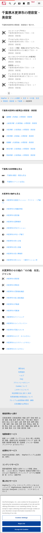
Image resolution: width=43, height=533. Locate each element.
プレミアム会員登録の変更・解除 (22, 400)
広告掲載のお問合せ (21, 404)
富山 (8, 422)
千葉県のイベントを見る (15, 182)
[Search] (10, 3)
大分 (14, 428)
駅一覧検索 (21, 442)
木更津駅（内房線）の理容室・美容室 (20, 136)
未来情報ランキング (26, 440)
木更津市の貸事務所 (13, 222)
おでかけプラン (18, 444)
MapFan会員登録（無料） (11, 455)
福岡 (35, 426)
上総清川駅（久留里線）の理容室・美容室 (21, 123)
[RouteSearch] (14, 3)
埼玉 (23, 420)
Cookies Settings (21, 518)
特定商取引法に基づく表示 (21, 393)
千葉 (27, 420)
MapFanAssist (16, 487)
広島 (10, 426)
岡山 (6, 426)
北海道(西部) (16, 418)
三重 (4, 424)
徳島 (18, 426)
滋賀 (8, 424)
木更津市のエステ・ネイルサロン (18, 336)
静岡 (32, 422)
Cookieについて (21, 386)
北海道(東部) (6, 418)
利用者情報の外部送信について (21, 397)
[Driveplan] (28, 3)
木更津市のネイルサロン (15, 349)
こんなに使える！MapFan (15, 471)
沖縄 (28, 428)
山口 (14, 426)
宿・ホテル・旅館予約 (13, 475)
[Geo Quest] (33, 3)
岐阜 (28, 422)
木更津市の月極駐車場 (14, 209)
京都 (16, 424)
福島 (6, 420)
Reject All (21, 524)
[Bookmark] (24, 3)
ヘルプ (21, 375)
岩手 (28, 418)
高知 (31, 426)
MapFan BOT (27, 487)
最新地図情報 (7, 469)
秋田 (36, 418)
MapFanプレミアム (9, 485)
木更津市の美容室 (12, 279)
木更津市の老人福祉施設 (15, 298)
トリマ (35, 487)
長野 (24, 422)
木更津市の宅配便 (12, 310)
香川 (23, 426)
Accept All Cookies (21, 530)
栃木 (14, 420)
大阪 (12, 424)
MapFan (4, 98)
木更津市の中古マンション (16, 228)
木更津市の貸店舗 (12, 215)
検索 (4, 438)
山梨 (20, 422)
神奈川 (36, 420)
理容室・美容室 (8, 101)
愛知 (37, 422)
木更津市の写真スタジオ (15, 330)
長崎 (6, 428)
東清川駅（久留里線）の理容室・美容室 (20, 149)
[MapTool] (19, 3)
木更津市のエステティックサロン (18, 342)
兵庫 (20, 424)
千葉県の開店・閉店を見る (16, 175)
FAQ (21, 379)
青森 (24, 418)
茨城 (10, 420)
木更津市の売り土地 (13, 241)
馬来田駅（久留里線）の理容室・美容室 (20, 155)
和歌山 (29, 424)
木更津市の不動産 (12, 304)
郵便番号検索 (11, 442)
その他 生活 (34, 98)
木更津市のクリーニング (15, 317)
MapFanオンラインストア (19, 473)
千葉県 (19, 101)
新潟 (4, 422)
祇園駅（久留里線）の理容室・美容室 (20, 142)
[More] (39, 3)
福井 (16, 422)
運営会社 (21, 368)
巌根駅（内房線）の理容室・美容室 (19, 117)
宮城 (32, 418)
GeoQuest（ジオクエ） (18, 489)
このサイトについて (21, 390)
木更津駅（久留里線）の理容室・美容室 (20, 129)
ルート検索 (10, 438)
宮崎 (18, 428)
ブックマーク (7, 444)
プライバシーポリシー (22, 383)
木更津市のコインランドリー (16, 323)
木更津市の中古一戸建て (15, 234)
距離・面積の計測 (11, 440)
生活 (24, 98)
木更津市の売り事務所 (14, 253)
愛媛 (27, 426)
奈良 (24, 424)
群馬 (18, 420)
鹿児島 (23, 428)
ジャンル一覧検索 (32, 442)
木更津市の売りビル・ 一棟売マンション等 (21, 260)
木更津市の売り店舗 (13, 247)
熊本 (10, 428)
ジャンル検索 (15, 98)
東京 (31, 420)
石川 (12, 422)
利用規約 (21, 372)
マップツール (20, 438)
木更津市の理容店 (12, 285)
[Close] (40, 499)
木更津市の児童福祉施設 (15, 291)
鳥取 (34, 424)
